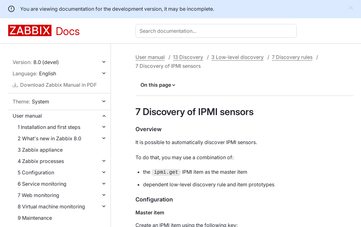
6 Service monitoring (42, 184)
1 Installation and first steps (49, 127)
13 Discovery (188, 57)
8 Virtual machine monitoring (51, 206)
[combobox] (217, 31)
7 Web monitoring (38, 195)
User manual (27, 116)
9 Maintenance (35, 218)
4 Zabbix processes (41, 161)
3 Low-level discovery (237, 57)
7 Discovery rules (292, 57)
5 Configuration (36, 172)
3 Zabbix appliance (40, 150)
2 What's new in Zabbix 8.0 (49, 138)
